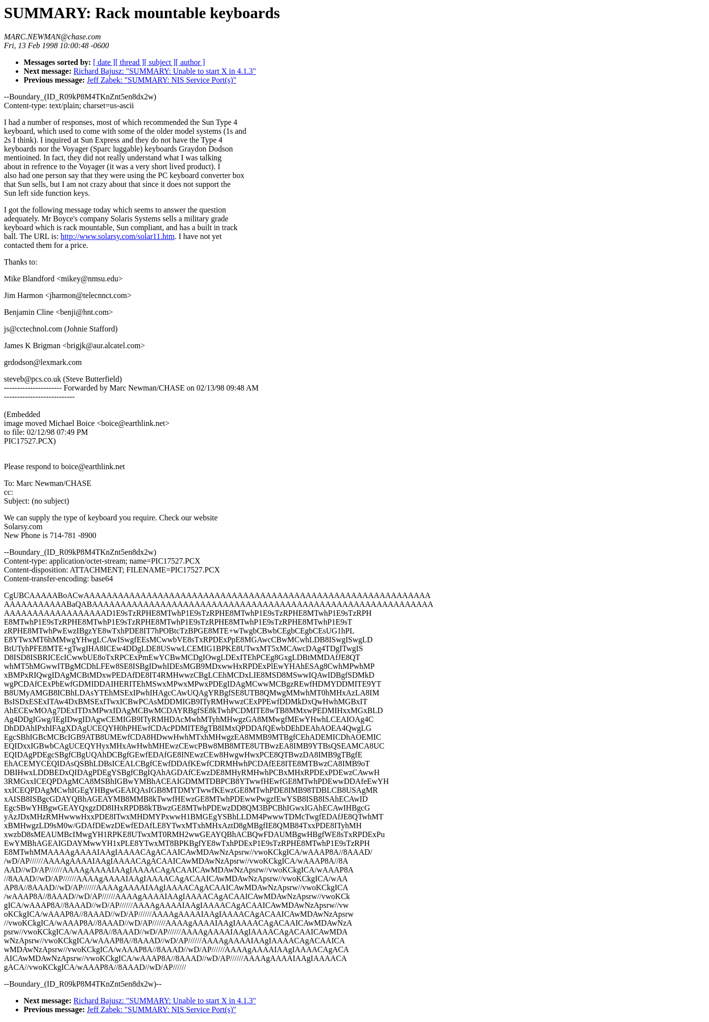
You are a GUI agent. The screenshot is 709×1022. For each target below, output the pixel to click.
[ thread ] (129, 62)
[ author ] (190, 62)
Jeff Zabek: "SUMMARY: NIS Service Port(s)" (161, 80)
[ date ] (104, 62)
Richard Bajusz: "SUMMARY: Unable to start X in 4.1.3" (164, 71)
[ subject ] (160, 62)
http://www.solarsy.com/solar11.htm (118, 236)
